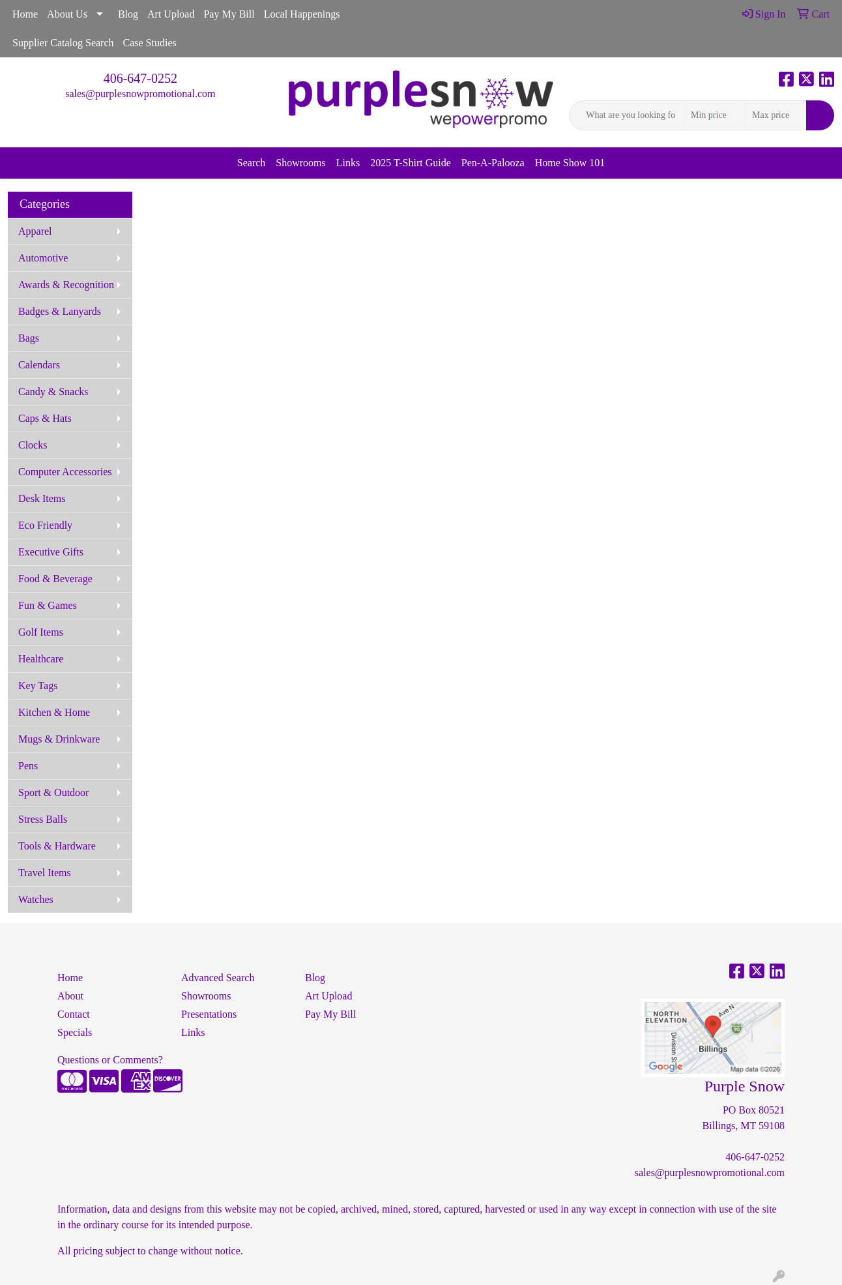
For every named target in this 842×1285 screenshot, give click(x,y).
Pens (28, 765)
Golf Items (40, 632)
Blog (128, 14)
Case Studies (150, 42)
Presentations (209, 1014)
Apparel (35, 231)
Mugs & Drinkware (59, 739)
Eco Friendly (45, 525)
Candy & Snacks (53, 391)
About (70, 995)
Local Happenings (302, 14)
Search (251, 162)
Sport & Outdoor (53, 792)
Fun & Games (47, 605)
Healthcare (40, 658)
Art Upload (170, 14)
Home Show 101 (570, 162)
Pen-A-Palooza (493, 162)
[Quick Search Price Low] (715, 115)
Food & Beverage (55, 578)
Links (348, 162)
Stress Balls (42, 819)
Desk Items (41, 498)
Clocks (32, 444)
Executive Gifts (50, 551)
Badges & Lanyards (59, 311)
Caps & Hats (45, 418)
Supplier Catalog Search (63, 42)
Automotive (43, 257)
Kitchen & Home (54, 712)
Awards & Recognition (66, 284)
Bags (28, 338)
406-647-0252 (140, 78)
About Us (67, 14)
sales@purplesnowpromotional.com (140, 93)
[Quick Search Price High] (776, 115)
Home (25, 14)
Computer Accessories (65, 471)
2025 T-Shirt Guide (410, 162)
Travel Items (44, 872)
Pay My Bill (228, 14)
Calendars (39, 364)
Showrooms (300, 162)
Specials (74, 1032)
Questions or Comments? (110, 1059)
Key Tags (37, 685)
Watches (35, 899)
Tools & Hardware (57, 845)
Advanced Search (217, 977)
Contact (73, 1014)
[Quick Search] (626, 115)
